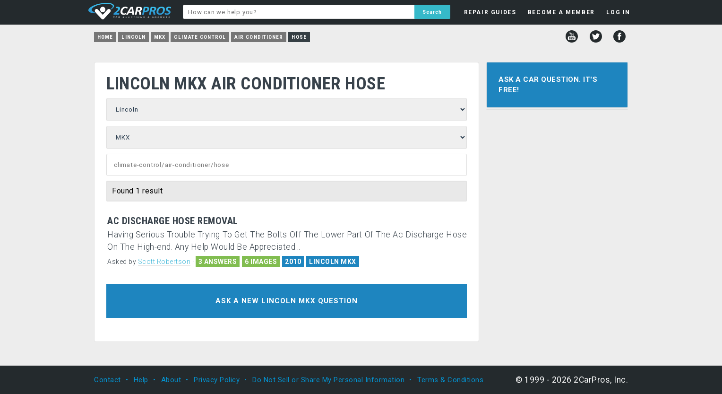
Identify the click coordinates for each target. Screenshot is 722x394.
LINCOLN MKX (332, 261)
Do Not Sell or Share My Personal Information (328, 380)
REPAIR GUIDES (490, 12)
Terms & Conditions (450, 380)
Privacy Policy (217, 380)
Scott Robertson (164, 261)
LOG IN (618, 12)
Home (105, 37)
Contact (107, 380)
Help (141, 380)
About (171, 380)
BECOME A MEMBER (561, 12)
